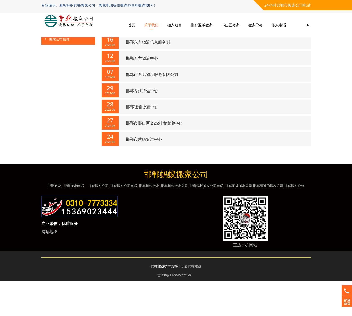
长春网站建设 (191, 301)
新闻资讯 (137, 46)
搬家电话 (279, 22)
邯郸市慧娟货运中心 (144, 174)
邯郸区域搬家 (201, 22)
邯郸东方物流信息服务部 (148, 77)
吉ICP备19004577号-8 (174, 310)
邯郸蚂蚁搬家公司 (174, 220)
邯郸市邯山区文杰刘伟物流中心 (154, 157)
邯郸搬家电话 (74, 220)
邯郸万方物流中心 (142, 93)
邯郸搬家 (54, 220)
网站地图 (49, 266)
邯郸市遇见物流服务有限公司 (152, 109)
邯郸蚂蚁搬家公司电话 (206, 220)
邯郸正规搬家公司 (238, 220)
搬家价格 (255, 22)
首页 (131, 22)
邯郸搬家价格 (294, 220)
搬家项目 (174, 22)
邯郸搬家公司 (98, 220)
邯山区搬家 (230, 22)
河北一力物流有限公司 (146, 60)
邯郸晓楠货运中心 (142, 141)
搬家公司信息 (59, 74)
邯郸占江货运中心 (142, 125)
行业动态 (56, 63)
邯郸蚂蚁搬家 (149, 220)
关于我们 (151, 22)
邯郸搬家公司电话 (123, 220)
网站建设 (157, 301)
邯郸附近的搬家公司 (268, 220)
